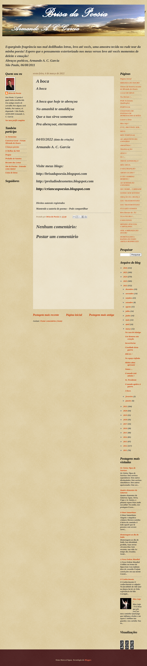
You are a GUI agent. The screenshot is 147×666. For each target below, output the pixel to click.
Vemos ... (128, 369)
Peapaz (8, 155)
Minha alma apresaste (130, 364)
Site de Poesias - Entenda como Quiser (15, 167)
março (128, 329)
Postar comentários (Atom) (51, 321)
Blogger (88, 660)
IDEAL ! (128, 354)
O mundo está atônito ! (130, 374)
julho (128, 311)
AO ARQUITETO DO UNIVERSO (128, 140)
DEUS (122, 131)
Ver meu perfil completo (15, 120)
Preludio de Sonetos (13, 159)
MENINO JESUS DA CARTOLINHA (128, 225)
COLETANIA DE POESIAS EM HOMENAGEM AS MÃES (130, 113)
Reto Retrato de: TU (128, 213)
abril (128, 324)
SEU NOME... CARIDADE (130, 189)
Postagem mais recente (46, 314)
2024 (125, 277)
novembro (130, 294)
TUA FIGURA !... (127, 216)
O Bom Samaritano (128, 512)
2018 (125, 420)
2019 (125, 415)
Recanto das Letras (13, 163)
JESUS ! (123, 153)
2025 (125, 272)
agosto (128, 307)
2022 (125, 286)
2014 (125, 437)
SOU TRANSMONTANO (130, 201)
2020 (125, 411)
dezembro (130, 289)
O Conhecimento (127, 579)
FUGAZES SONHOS (128, 209)
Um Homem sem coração (132, 337)
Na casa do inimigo (133, 332)
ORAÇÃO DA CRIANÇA (130, 197)
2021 (125, 406)
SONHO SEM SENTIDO (130, 193)
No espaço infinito (132, 358)
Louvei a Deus (126, 120)
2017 (125, 424)
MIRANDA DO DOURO (129, 83)
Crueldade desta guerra (131, 348)
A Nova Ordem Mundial (130, 559)
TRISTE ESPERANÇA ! (129, 161)
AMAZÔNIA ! (125, 145)
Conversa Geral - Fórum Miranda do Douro (15, 142)
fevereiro (129, 396)
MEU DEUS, (125, 165)
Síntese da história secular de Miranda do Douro (130, 88)
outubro (129, 298)
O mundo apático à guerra (133, 385)
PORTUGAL (125, 107)
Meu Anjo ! (124, 123)
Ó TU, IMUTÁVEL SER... (130, 127)
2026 (125, 268)
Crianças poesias (12, 147)
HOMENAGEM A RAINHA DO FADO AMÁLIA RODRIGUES (129, 239)
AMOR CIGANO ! (127, 173)
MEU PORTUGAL (127, 135)
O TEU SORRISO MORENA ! (127, 177)
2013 (125, 442)
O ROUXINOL (126, 220)
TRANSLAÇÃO (126, 149)
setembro (129, 302)
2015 (125, 433)
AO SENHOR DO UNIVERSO (127, 184)
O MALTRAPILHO (127, 169)
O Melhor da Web (12, 151)
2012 (125, 446)
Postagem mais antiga (101, 314)
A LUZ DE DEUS (127, 93)
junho (128, 316)
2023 (125, 281)
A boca (128, 391)
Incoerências (130, 343)
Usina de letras (11, 173)
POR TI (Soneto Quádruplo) (126, 102)
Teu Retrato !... (126, 97)
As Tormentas (11, 137)
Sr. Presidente (130, 380)
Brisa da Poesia (14, 93)
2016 (125, 428)
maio (128, 320)
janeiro (129, 401)
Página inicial (74, 314)
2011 (125, 450)
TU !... (122, 157)
